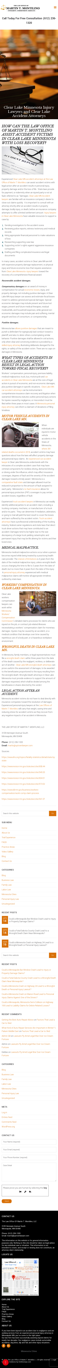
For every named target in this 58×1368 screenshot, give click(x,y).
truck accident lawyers (23, 501)
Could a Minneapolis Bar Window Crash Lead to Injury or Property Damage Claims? (32, 920)
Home (4, 828)
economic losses (32, 289)
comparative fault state (12, 482)
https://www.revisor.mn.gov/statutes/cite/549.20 (23, 772)
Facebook (3, 1346)
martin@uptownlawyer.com (20, 745)
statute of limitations (27, 559)
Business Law (8, 880)
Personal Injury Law (10, 899)
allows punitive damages (26, 328)
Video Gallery (7, 851)
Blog (4, 856)
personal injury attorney (14, 572)
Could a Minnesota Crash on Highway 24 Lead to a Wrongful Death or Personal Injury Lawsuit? (31, 944)
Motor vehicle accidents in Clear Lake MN (25, 417)
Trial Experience (8, 837)
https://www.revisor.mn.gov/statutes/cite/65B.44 (23, 766)
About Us (6, 832)
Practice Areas (8, 847)
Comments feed (9, 1122)
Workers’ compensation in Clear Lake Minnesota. (24, 586)
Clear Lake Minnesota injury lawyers (22, 271)
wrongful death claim (15, 658)
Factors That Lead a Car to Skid (36, 1031)
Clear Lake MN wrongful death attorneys (33, 664)
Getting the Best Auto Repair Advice (18, 1019)
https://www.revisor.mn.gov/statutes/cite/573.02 (23, 784)
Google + (8, 1346)
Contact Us (7, 861)
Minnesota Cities (9, 894)
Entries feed (7, 1117)
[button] (55, 7)
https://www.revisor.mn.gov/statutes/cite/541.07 (23, 799)
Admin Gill (6, 1036)
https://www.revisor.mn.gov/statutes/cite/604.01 (23, 778)
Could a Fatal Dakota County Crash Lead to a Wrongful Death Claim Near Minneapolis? (29, 932)
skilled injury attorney (11, 345)
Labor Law (6, 889)
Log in (4, 1112)
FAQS (4, 842)
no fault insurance (32, 489)
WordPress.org (8, 1126)
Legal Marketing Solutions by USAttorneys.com (29, 1361)
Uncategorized (8, 903)
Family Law (7, 884)
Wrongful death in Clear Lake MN (28, 648)
